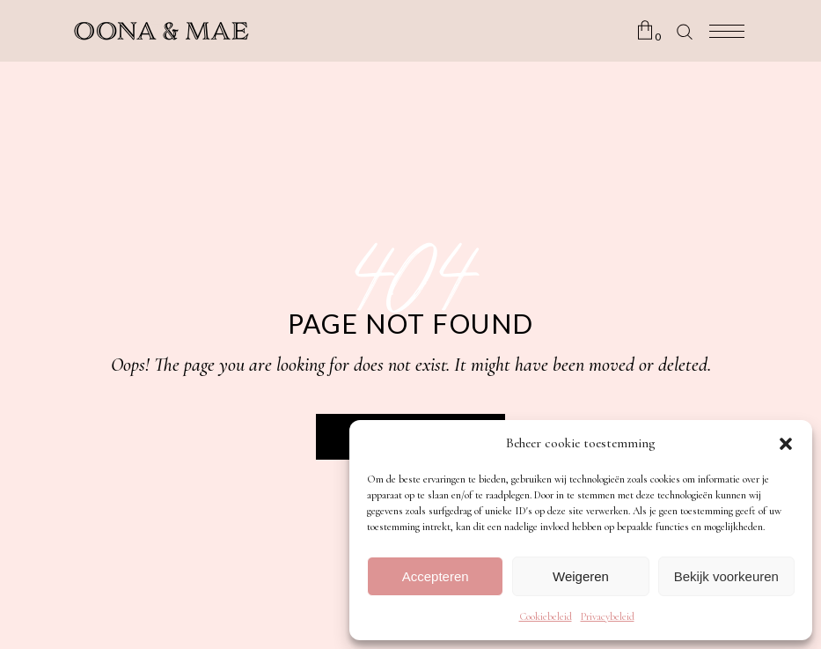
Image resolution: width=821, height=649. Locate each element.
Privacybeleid (607, 616)
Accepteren (435, 576)
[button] (786, 444)
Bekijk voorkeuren (726, 576)
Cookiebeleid (545, 616)
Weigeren (581, 576)
